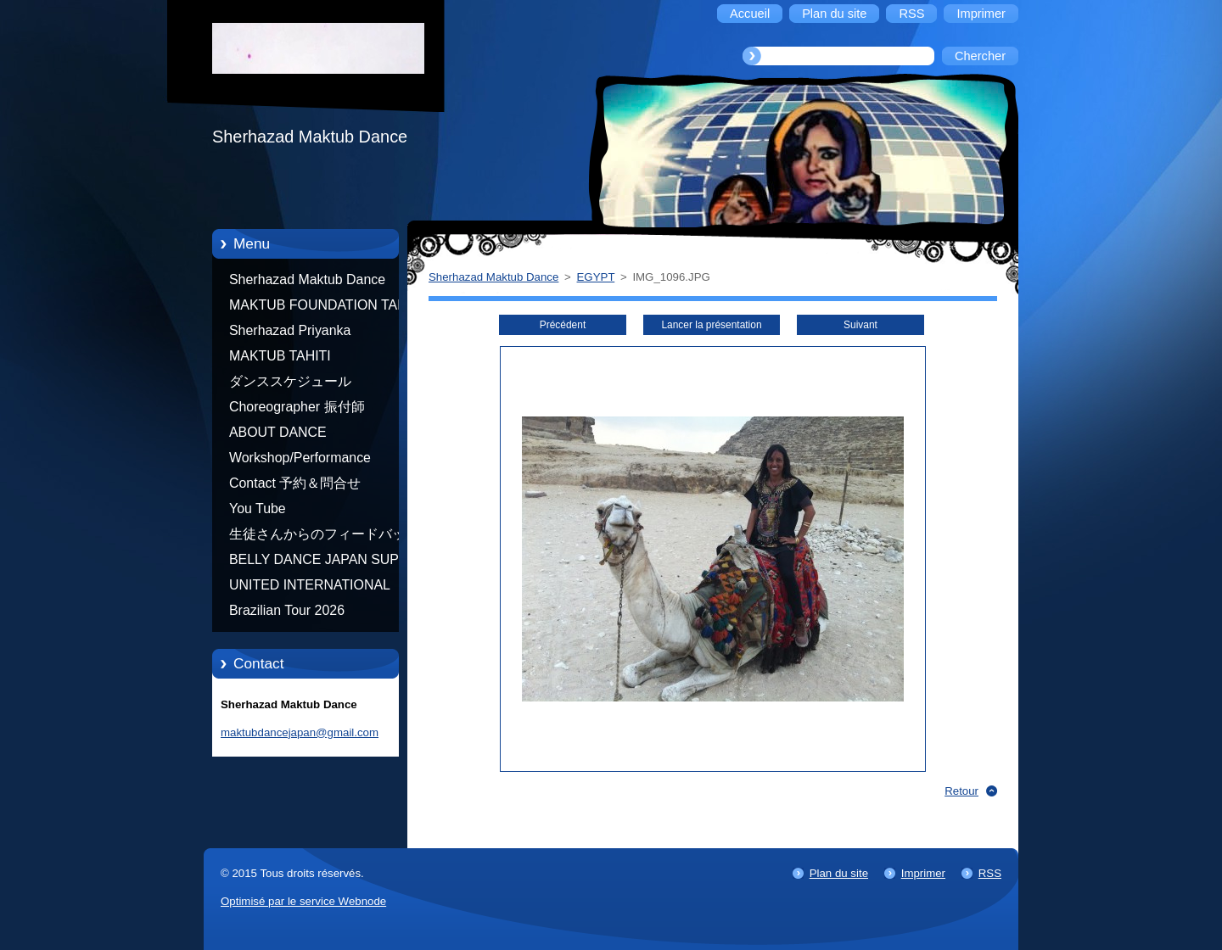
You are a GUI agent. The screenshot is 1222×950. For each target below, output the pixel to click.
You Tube (257, 508)
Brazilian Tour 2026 (287, 610)
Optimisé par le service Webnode (303, 901)
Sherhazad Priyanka (289, 330)
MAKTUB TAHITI (280, 356)
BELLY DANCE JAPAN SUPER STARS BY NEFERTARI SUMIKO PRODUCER (323, 562)
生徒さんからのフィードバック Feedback (324, 537)
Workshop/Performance (300, 457)
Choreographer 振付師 (297, 407)
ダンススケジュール (290, 381)
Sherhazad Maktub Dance (307, 279)
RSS (989, 873)
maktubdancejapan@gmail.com (299, 732)
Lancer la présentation (711, 325)
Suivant (860, 325)
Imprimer (923, 873)
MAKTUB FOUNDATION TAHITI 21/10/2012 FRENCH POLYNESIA (326, 308)
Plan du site (839, 873)
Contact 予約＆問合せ (295, 483)
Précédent (563, 325)
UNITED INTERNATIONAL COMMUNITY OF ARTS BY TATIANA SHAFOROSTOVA (314, 588)
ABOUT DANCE (278, 432)
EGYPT (596, 277)
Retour (961, 791)
